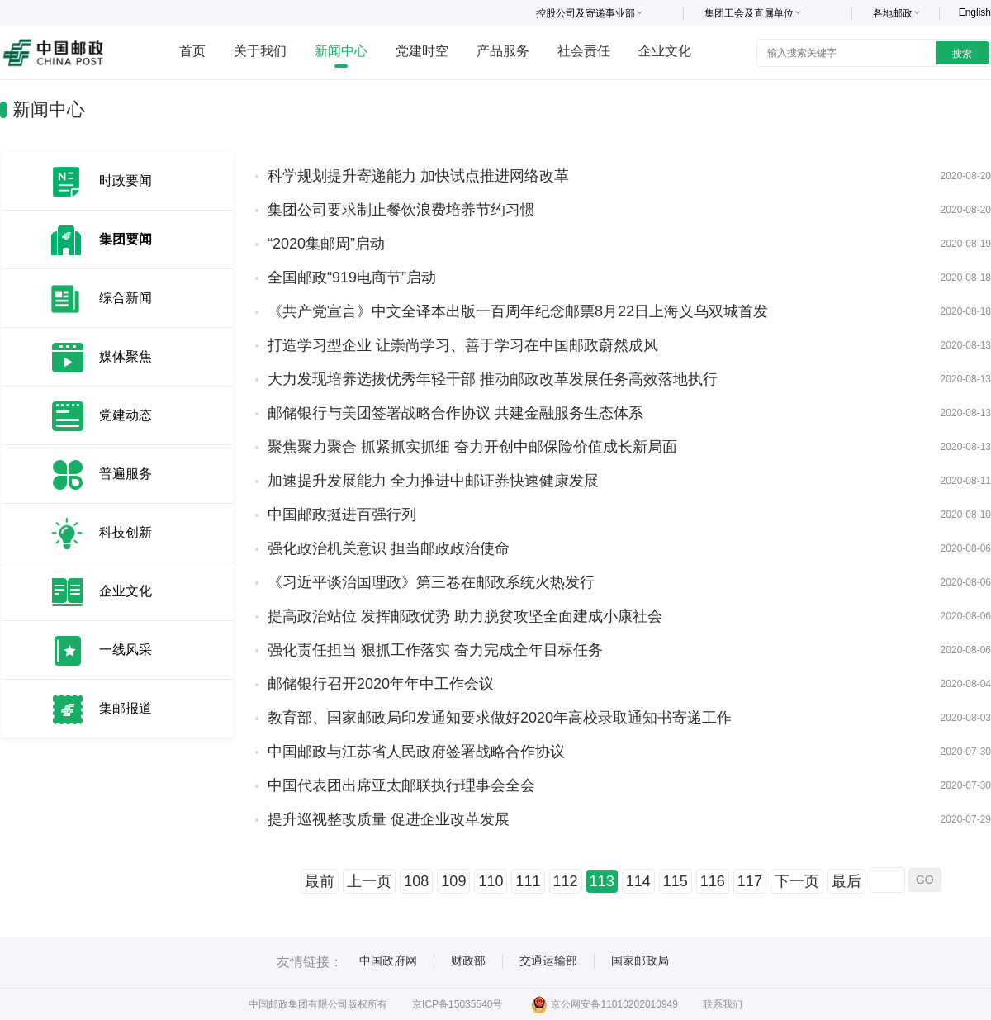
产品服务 (503, 51)
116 (712, 881)
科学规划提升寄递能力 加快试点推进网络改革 (418, 176)
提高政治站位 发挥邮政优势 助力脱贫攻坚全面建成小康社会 (465, 616)
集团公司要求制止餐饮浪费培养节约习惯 (401, 210)
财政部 (468, 960)
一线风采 (125, 650)
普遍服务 (125, 474)
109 (453, 881)
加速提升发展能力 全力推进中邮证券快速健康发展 (433, 480)
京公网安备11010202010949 (604, 1004)
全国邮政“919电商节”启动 (352, 277)
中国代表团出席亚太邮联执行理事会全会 (401, 785)
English (975, 12)
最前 (319, 881)
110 (490, 881)
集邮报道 (125, 708)
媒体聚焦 (125, 356)
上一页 (369, 881)
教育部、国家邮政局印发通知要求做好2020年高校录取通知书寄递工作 (500, 717)
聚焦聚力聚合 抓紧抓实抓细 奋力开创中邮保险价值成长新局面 (472, 447)
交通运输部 (548, 960)
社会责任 (583, 51)
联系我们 (722, 1004)
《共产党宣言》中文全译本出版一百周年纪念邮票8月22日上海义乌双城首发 (518, 311)
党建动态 (125, 415)
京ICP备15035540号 (457, 1004)
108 (416, 881)
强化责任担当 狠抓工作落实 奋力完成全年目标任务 (435, 650)
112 (565, 881)
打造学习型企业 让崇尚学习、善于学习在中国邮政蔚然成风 (463, 345)
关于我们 (260, 51)
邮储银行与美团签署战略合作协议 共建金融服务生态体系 (455, 413)
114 (638, 881)
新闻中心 (341, 51)
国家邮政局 (640, 960)
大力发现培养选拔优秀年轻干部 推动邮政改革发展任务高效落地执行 (493, 379)
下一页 (797, 881)
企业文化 (664, 51)
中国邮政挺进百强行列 (342, 514)
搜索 (962, 53)
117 (749, 881)
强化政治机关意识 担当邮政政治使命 (389, 548)
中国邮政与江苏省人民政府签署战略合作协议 (416, 751)
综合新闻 (125, 298)
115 (675, 881)
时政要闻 (125, 180)
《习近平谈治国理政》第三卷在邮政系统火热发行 (431, 582)
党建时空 (422, 51)
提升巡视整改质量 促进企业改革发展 (389, 819)
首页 (192, 51)
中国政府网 (388, 960)
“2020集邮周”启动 (326, 243)
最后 (846, 881)
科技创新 (125, 532)
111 (527, 881)
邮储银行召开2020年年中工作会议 (381, 684)
